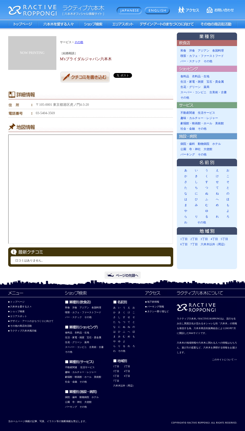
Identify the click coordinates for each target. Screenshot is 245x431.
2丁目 (194, 239)
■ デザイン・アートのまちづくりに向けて (31, 321)
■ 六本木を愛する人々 (20, 306)
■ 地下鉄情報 (152, 301)
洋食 (192, 50)
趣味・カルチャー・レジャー (199, 118)
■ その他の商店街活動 (20, 326)
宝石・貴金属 (215, 81)
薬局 (206, 87)
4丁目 (214, 239)
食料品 (184, 76)
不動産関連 (187, 112)
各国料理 (218, 50)
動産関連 (72, 367)
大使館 (208, 149)
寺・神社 (195, 149)
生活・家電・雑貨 (192, 81)
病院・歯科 (187, 144)
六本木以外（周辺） (214, 244)
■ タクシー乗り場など (157, 311)
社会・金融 (187, 128)
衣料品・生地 (200, 76)
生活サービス (206, 112)
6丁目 (184, 244)
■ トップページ (16, 301)
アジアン (203, 50)
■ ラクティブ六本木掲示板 (22, 330)
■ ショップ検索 (16, 311)
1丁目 (184, 239)
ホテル (216, 144)
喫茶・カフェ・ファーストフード (202, 56)
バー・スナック (190, 61)
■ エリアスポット (17, 316)
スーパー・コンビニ (193, 92)
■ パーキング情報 (154, 306)
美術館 (219, 123)
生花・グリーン (190, 87)
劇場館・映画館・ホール (196, 123)
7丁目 (194, 244)
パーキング (187, 154)
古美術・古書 (218, 92)
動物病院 (203, 144)
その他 (78, 42)
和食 (183, 50)
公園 (183, 149)
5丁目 (224, 239)
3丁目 (204, 239)
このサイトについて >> (224, 359)
